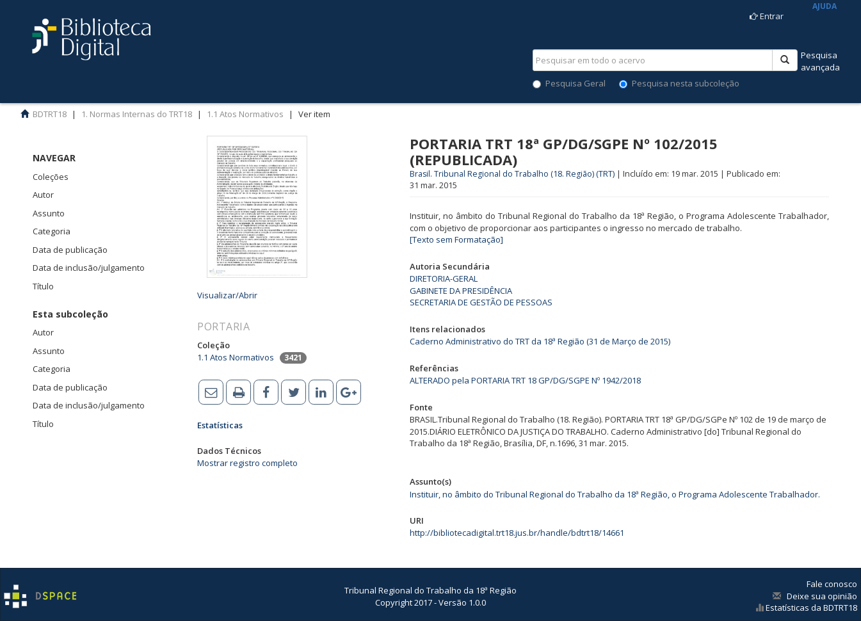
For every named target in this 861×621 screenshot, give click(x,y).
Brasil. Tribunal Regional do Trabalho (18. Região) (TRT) (512, 173)
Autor (43, 194)
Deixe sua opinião (822, 596)
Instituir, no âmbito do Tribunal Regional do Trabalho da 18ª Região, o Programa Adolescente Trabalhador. (615, 494)
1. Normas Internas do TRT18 (136, 114)
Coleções (50, 176)
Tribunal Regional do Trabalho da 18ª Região (430, 590)
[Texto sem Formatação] (456, 239)
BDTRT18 (50, 114)
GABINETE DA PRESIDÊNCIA (461, 290)
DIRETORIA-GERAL (444, 278)
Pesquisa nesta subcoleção (679, 83)
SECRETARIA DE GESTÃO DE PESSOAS (481, 302)
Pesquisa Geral (569, 83)
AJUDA (824, 6)
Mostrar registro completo (247, 463)
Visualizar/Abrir (227, 295)
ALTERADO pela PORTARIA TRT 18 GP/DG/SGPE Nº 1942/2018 (525, 380)
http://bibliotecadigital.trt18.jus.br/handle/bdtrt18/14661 (517, 532)
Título (43, 286)
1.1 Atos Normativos (245, 114)
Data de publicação (70, 249)
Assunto (49, 213)
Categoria (51, 231)
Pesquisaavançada (820, 61)
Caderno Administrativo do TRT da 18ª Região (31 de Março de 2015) (540, 341)
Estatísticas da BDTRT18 (810, 607)
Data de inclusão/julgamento (89, 267)
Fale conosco (832, 584)
